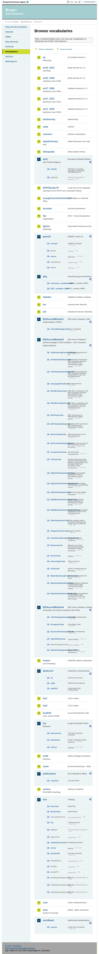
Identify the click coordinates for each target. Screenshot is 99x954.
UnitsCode (54, 569)
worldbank (48, 920)
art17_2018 (48, 109)
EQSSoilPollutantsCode (58, 492)
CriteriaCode (55, 459)
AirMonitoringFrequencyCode (58, 352)
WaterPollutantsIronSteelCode (58, 594)
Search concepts (66, 49)
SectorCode (55, 556)
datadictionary (50, 141)
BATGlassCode (56, 415)
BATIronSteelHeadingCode (58, 443)
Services (9, 56)
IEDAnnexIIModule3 (53, 339)
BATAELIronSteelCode (58, 403)
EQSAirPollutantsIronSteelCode (58, 483)
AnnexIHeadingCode (58, 329)
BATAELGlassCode (58, 391)
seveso (46, 789)
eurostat (47, 208)
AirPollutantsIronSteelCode (58, 372)
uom (45, 902)
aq (44, 57)
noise (46, 766)
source (53, 256)
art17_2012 (48, 99)
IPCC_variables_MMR (58, 289)
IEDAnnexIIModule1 (53, 319)
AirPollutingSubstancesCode (58, 617)
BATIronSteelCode (58, 434)
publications (49, 773)
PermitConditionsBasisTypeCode (58, 538)
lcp (44, 723)
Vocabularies (11, 52)
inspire (46, 660)
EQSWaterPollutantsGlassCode (58, 499)
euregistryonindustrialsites (55, 198)
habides (47, 297)
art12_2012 (48, 68)
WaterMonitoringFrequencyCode (58, 576)
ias (44, 304)
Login (71, 2)
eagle (52, 683)
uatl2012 (54, 688)
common (47, 134)
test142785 (55, 853)
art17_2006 (48, 88)
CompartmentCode (58, 452)
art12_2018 (48, 78)
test (45, 799)
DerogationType (57, 624)
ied (44, 312)
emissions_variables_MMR (58, 283)
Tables (8, 37)
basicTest (54, 806)
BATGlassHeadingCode (58, 424)
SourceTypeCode (57, 561)
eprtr (45, 159)
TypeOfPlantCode (57, 639)
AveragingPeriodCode (58, 384)
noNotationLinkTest (58, 843)
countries (54, 781)
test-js (53, 848)
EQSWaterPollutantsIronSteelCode (58, 510)
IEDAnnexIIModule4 (53, 607)
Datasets (9, 32)
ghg (45, 276)
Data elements (11, 42)
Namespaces (11, 61)
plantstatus (55, 740)
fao (44, 216)
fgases (46, 226)
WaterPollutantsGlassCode (58, 583)
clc (51, 678)
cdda (45, 127)
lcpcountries (55, 733)
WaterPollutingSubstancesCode (58, 650)
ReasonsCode (56, 545)
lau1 (45, 698)
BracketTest (55, 812)
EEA (16, 2)
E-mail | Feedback (13, 946)
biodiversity (49, 119)
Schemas (9, 46)
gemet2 (47, 236)
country (53, 927)
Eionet (16, 22)
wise (45, 910)
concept (53, 243)
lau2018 (47, 713)
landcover (48, 671)
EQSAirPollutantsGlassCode (58, 473)
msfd (45, 756)
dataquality (49, 152)
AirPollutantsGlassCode (58, 360)
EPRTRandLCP (51, 188)
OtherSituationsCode (58, 520)
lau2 (45, 705)
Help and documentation (16, 27)
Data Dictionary (26, 22)
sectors (53, 747)
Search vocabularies (46, 49)
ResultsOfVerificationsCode (58, 632)
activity (53, 169)
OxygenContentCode (58, 531)
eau (52, 822)
